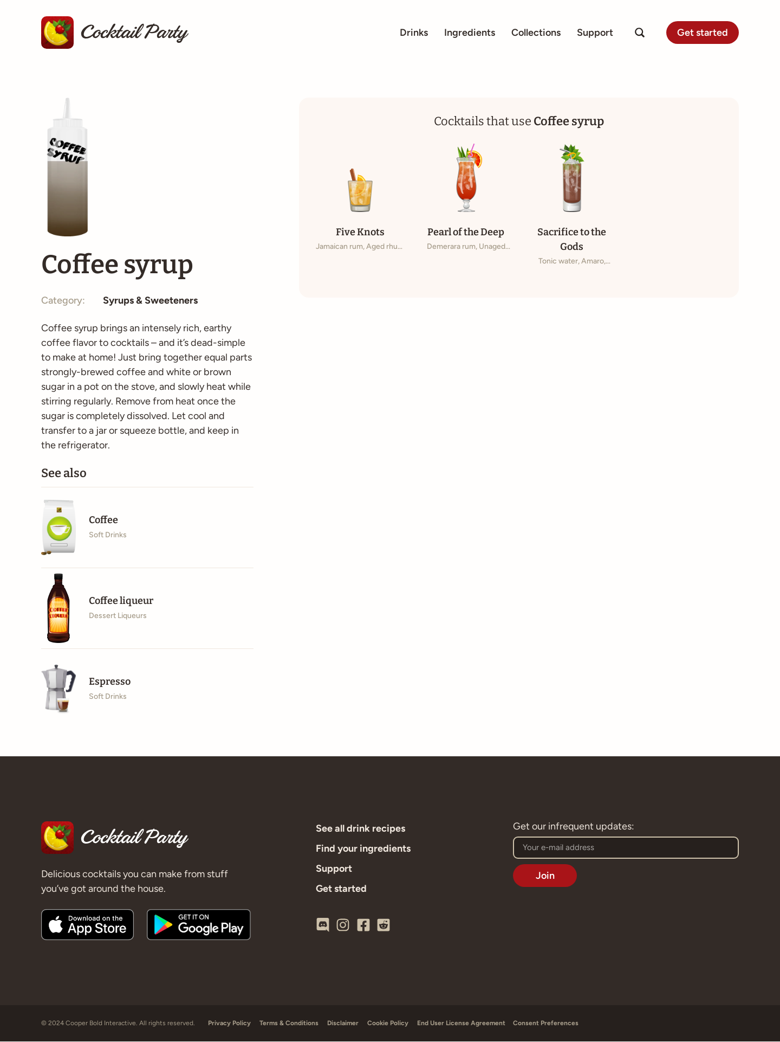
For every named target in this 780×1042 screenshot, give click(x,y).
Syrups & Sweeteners (150, 301)
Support (595, 32)
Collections (536, 32)
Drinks (414, 32)
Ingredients (469, 32)
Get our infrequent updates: (573, 827)
